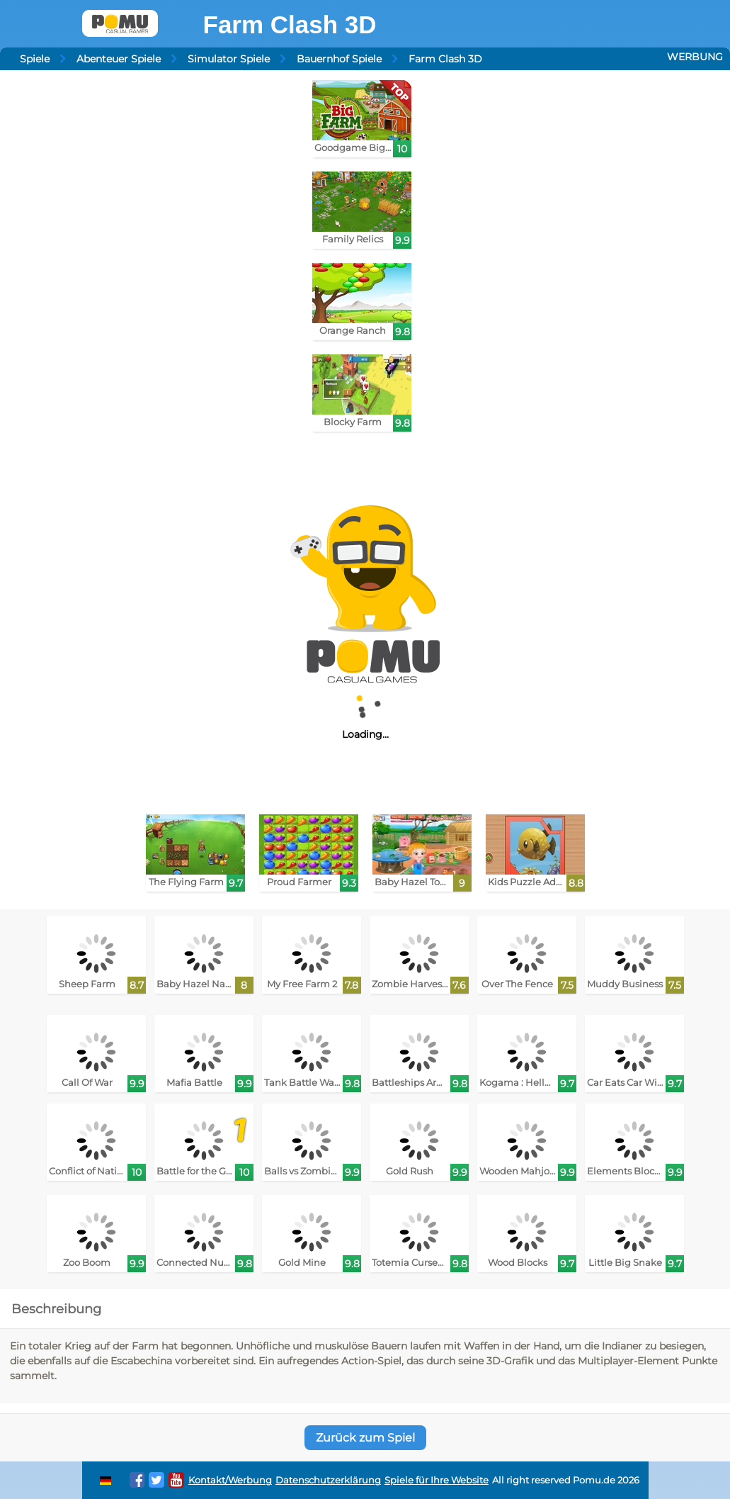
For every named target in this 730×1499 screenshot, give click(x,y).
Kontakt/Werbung (230, 1480)
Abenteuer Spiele (118, 58)
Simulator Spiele (229, 58)
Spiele (35, 58)
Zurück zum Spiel (365, 1437)
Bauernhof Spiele (339, 58)
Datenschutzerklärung (328, 1480)
